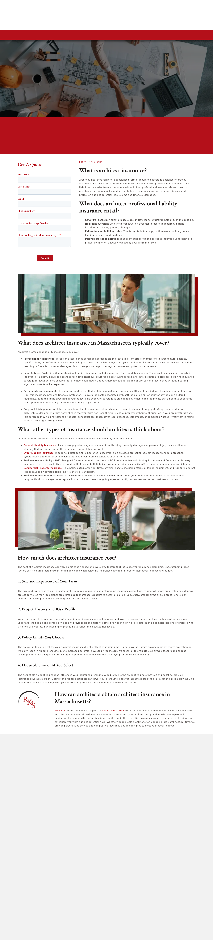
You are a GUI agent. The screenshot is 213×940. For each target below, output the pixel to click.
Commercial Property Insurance (43, 468)
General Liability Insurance (40, 445)
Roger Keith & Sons (113, 710)
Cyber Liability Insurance (39, 453)
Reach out (61, 710)
